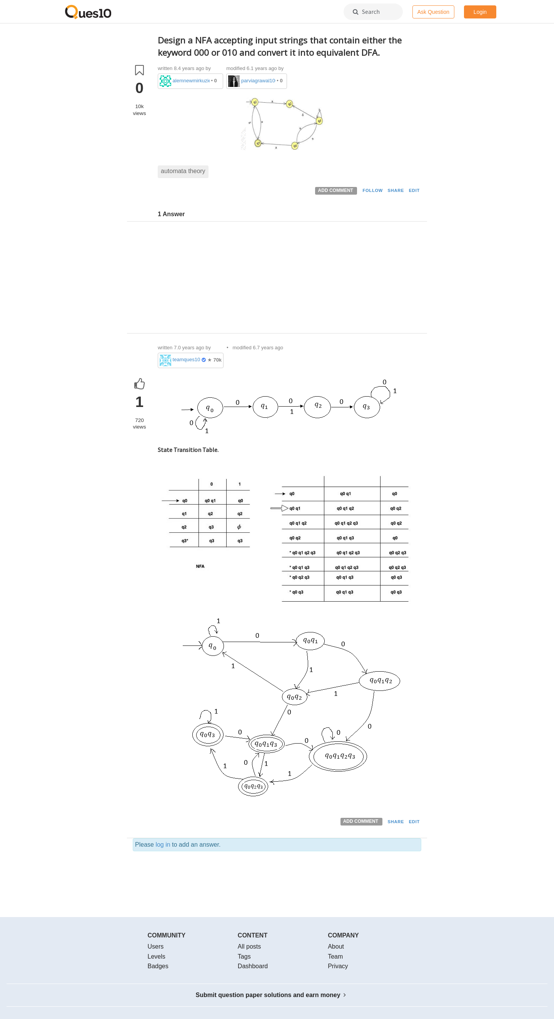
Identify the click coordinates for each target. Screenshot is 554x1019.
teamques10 (186, 359)
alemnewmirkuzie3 (191, 80)
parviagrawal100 (258, 80)
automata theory (183, 171)
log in (162, 844)
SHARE (396, 190)
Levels (156, 956)
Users (156, 946)
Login (480, 12)
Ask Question (433, 12)
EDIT (414, 190)
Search (366, 11)
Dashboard (253, 966)
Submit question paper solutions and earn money (271, 995)
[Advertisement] (289, 279)
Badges (158, 966)
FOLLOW (372, 190)
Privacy (338, 966)
